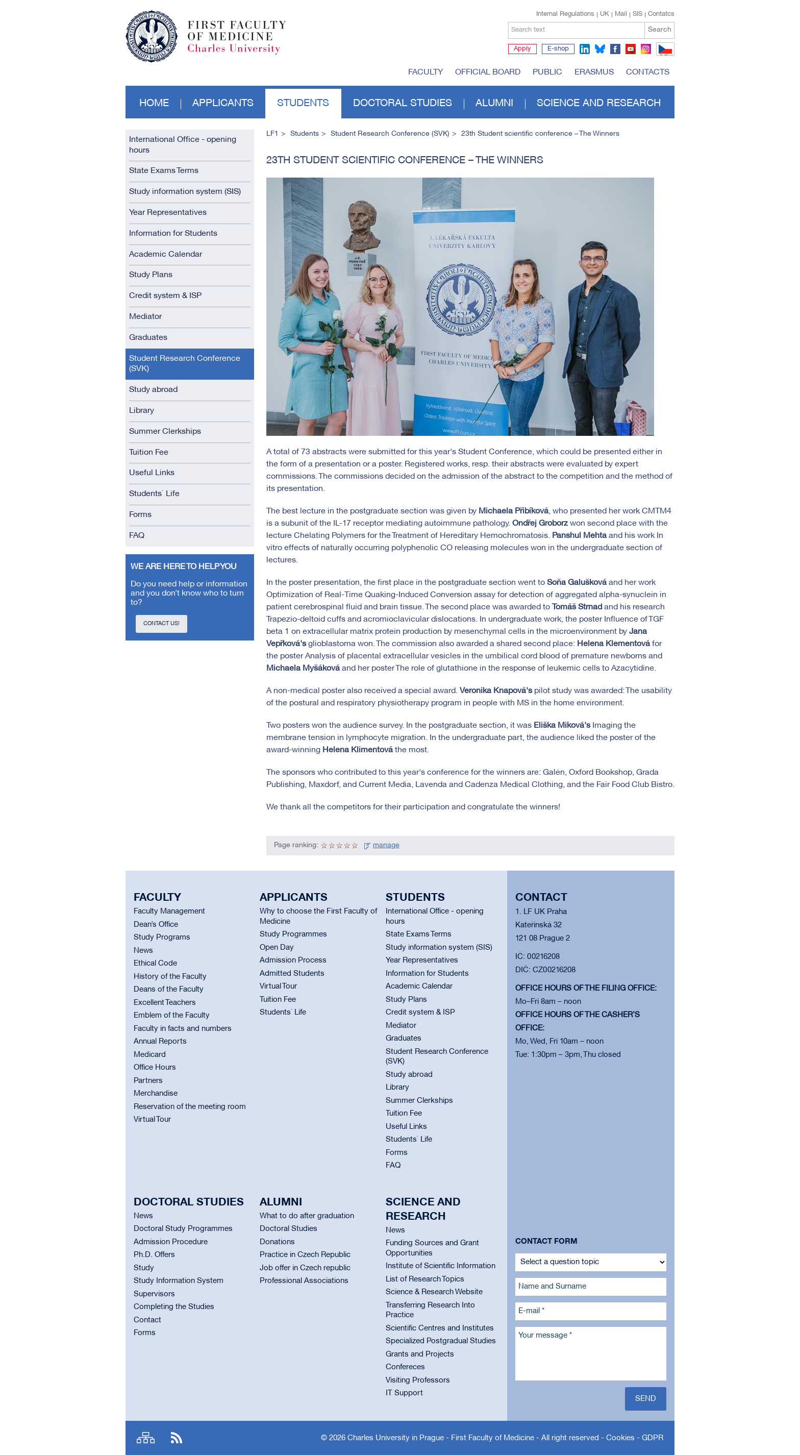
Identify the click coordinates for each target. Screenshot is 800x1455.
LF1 (272, 134)
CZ (663, 55)
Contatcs (661, 14)
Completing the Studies (174, 1307)
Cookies (620, 1438)
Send (645, 1398)
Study (144, 1268)
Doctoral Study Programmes (183, 1228)
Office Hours (155, 1067)
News (143, 950)
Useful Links (151, 473)
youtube (631, 49)
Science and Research (599, 103)
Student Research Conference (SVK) (184, 364)
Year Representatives (168, 212)
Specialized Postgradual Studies (441, 1341)
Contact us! (161, 623)
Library (141, 410)
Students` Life (154, 494)
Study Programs (162, 937)
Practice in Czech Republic (305, 1255)
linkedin (585, 49)
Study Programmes (293, 934)
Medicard (150, 1054)
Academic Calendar (165, 254)
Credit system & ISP (165, 296)
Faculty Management (169, 911)
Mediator (145, 316)
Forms (140, 515)
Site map (146, 1438)
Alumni (494, 103)
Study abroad (153, 389)
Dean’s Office (156, 924)
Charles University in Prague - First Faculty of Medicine (440, 1438)
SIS (637, 14)
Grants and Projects (420, 1354)
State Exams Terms (163, 171)
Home (154, 103)
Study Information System (178, 1281)
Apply (522, 49)
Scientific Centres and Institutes (440, 1328)
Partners (148, 1080)
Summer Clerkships (165, 431)
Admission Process (293, 960)
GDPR (652, 1438)
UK (604, 14)
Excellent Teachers (165, 1002)
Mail (621, 14)
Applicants (223, 103)
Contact (147, 1320)
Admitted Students (292, 973)
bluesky (600, 49)
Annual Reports (160, 1041)
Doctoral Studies (288, 1228)
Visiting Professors (418, 1380)
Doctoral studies (402, 103)
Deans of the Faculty (169, 989)
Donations (277, 1242)
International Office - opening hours (182, 145)
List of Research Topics (425, 1279)
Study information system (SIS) (185, 191)
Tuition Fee (148, 452)
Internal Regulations (565, 14)
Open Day (277, 947)
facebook (615, 49)
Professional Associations (304, 1281)
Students (303, 103)
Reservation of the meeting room (190, 1107)
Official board (487, 72)
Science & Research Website (434, 1292)
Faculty (425, 72)
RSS (176, 1438)
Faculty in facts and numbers (183, 1028)
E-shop (558, 49)
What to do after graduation (307, 1216)
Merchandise (156, 1093)
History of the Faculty (170, 976)
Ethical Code (155, 963)
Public (547, 72)
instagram (646, 49)
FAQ (136, 535)
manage (386, 845)
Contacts (647, 72)
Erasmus (594, 72)
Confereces (405, 1367)
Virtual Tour (152, 1119)
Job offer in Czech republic (305, 1268)
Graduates (148, 337)
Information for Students (173, 233)
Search (659, 30)
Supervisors (154, 1294)
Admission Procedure (171, 1242)
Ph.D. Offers (154, 1255)
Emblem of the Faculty (172, 1015)
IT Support (404, 1393)
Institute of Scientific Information (440, 1266)
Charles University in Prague (242, 53)
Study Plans (150, 275)
